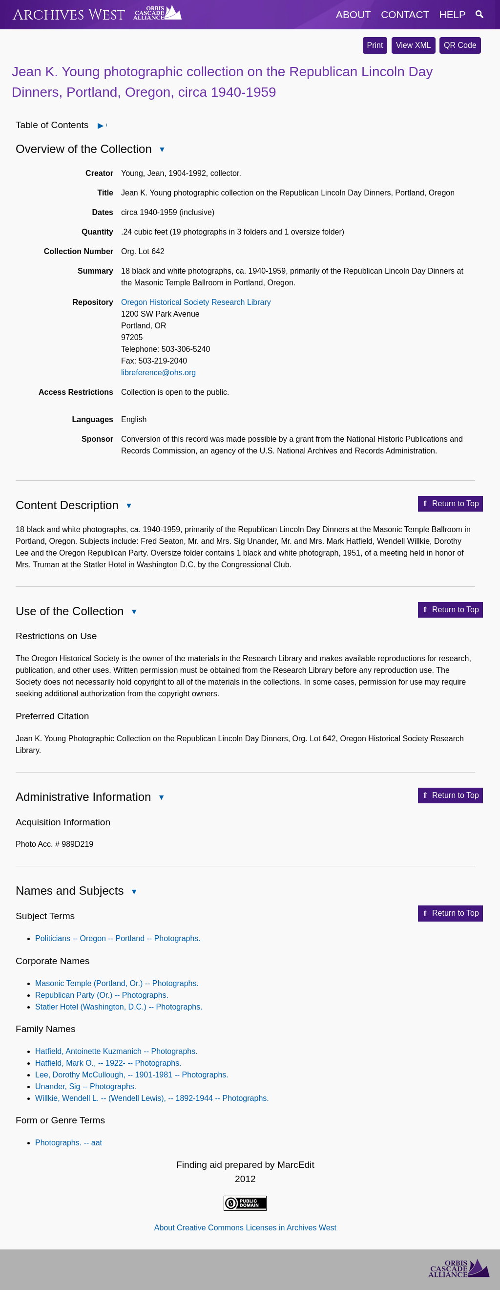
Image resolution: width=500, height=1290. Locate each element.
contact (405, 14)
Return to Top (450, 504)
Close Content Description (128, 506)
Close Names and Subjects (133, 892)
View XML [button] (413, 45)
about (353, 14)
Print (375, 45)
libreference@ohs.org (158, 372)
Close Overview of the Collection (161, 150)
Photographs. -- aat (68, 1143)
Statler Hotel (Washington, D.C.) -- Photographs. (119, 1007)
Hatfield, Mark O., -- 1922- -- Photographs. (108, 1063)
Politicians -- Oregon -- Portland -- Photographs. (118, 938)
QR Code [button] (460, 45)
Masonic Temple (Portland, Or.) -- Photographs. (117, 983)
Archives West (69, 15)
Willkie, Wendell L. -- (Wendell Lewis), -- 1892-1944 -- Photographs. (152, 1098)
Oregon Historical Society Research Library (196, 302)
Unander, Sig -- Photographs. (85, 1086)
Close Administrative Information (161, 798)
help (452, 14)
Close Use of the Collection (133, 612)
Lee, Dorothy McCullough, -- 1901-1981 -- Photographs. (132, 1075)
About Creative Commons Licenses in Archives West (245, 1228)
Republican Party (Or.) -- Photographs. (101, 995)
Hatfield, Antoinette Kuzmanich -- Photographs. (116, 1051)
